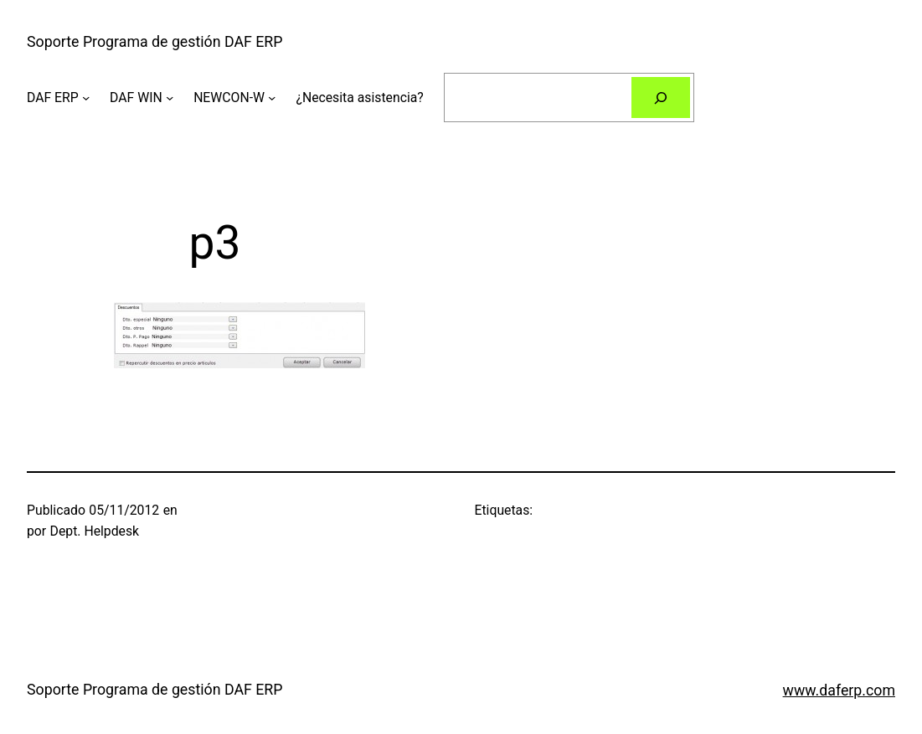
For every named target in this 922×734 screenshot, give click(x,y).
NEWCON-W (229, 97)
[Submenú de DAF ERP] (86, 97)
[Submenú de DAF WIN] (169, 97)
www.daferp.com (839, 690)
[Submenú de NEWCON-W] (272, 97)
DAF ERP (53, 97)
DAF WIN (136, 97)
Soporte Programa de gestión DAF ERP (154, 41)
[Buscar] (660, 97)
